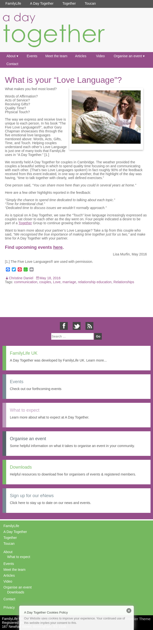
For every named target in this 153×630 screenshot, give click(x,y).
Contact (12, 64)
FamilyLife (13, 3)
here (58, 247)
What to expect (18, 557)
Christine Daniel (21, 278)
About (11, 56)
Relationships (124, 282)
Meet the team (56, 56)
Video (100, 56)
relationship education (95, 282)
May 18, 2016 (50, 278)
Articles (80, 56)
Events (32, 56)
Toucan (90, 3)
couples (45, 282)
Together (69, 3)
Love (56, 282)
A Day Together (41, 3)
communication (25, 282)
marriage (69, 282)
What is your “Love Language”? (63, 79)
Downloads (15, 592)
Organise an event (128, 56)
